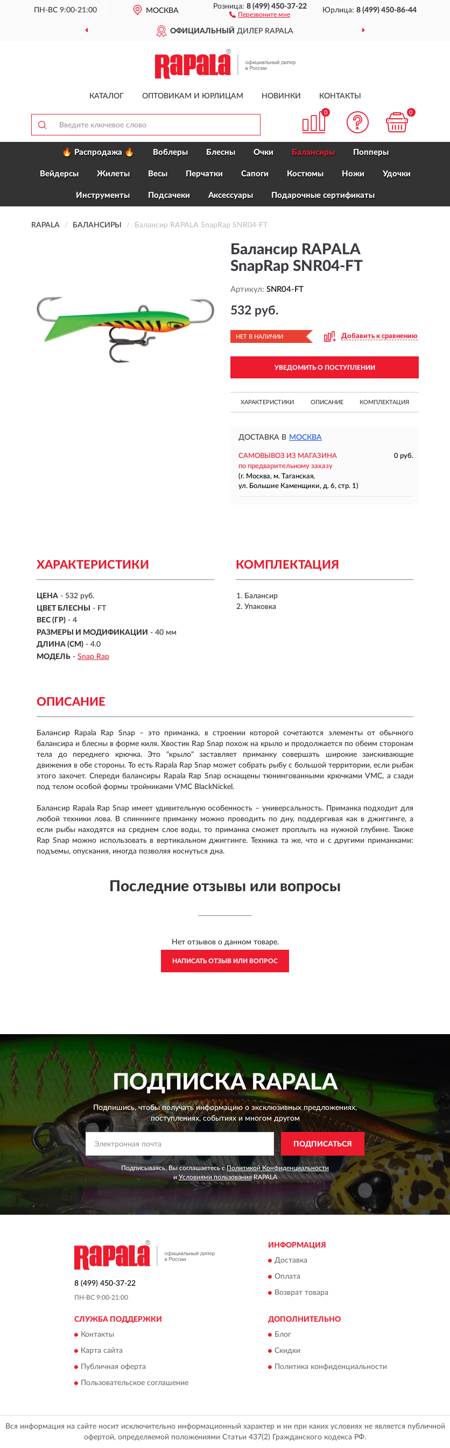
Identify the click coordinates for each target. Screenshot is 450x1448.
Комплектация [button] (384, 402)
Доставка (291, 1260)
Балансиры (313, 152)
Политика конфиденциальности (331, 1367)
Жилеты (113, 174)
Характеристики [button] (267, 402)
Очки (263, 152)
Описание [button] (327, 402)
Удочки (397, 174)
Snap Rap (93, 657)
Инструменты (103, 195)
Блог (283, 1335)
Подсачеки (169, 195)
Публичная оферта (113, 1367)
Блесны (220, 152)
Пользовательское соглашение (134, 1383)
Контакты (340, 96)
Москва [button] (305, 437)
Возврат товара (301, 1292)
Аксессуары (230, 195)
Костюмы (305, 174)
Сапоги (255, 174)
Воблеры (170, 152)
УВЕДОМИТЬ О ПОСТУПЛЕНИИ (325, 367)
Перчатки (204, 174)
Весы (157, 174)
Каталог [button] (106, 96)
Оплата (287, 1276)
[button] (259, 14)
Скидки (287, 1351)
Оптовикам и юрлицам (192, 96)
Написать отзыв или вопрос (225, 961)
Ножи (353, 174)
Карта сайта (102, 1351)
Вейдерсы (59, 174)
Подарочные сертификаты (323, 195)
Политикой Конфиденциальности (278, 1168)
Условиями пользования (215, 1177)
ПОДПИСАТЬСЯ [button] (322, 1144)
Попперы (371, 152)
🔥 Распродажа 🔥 (98, 152)
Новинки (281, 96)
